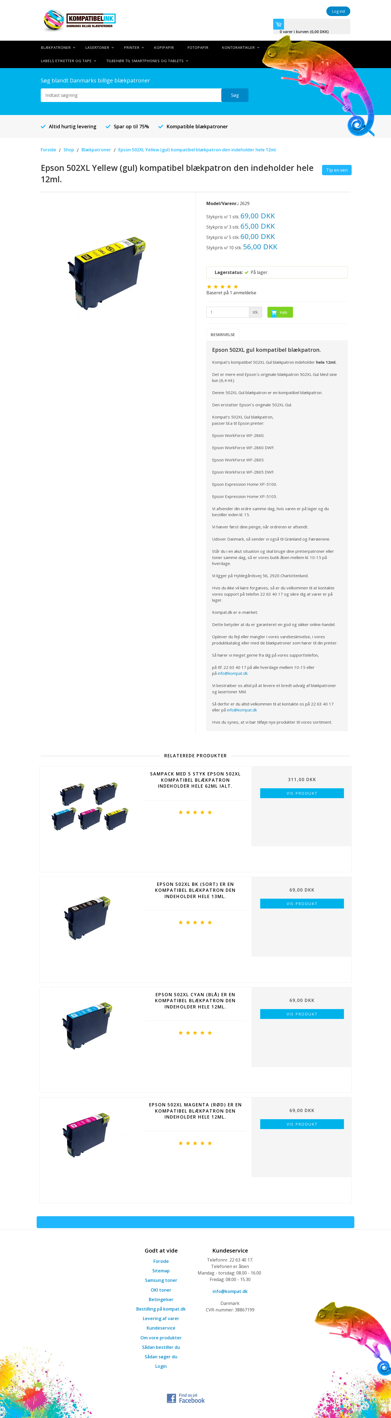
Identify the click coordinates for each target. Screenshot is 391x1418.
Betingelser (161, 1299)
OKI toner (161, 1289)
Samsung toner (161, 1280)
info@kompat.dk (233, 672)
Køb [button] (279, 313)
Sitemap (161, 1270)
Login (161, 1366)
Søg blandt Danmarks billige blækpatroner (95, 80)
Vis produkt (302, 793)
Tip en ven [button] (337, 170)
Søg (235, 95)
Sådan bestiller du (161, 1347)
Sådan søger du (161, 1356)
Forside (161, 1261)
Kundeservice (161, 1328)
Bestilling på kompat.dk (161, 1308)
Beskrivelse (223, 334)
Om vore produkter (161, 1337)
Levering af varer (161, 1318)
